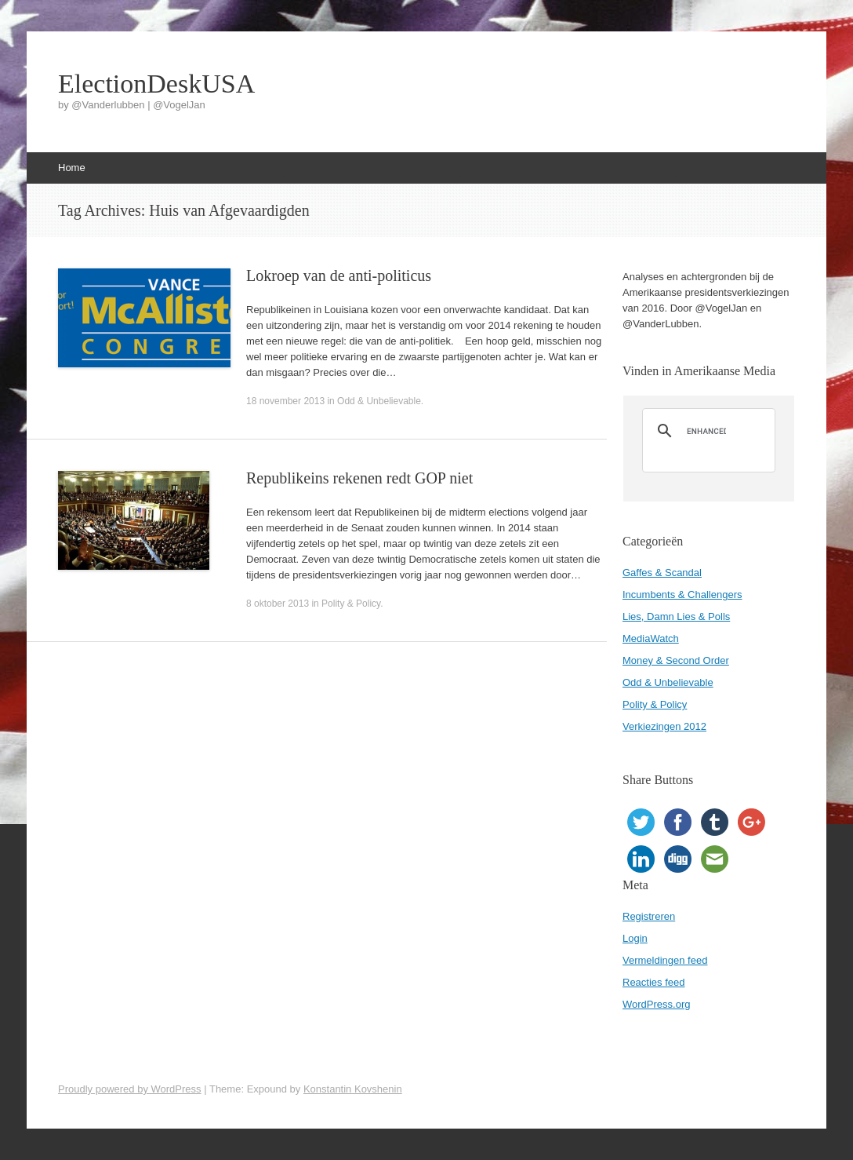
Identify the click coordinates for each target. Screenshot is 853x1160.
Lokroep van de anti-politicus (338, 275)
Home (71, 167)
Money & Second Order (676, 660)
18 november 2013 (285, 401)
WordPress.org (656, 1004)
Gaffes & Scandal (662, 572)
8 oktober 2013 (277, 603)
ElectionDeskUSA (156, 84)
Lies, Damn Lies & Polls (676, 616)
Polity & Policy (350, 603)
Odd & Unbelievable (379, 401)
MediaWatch (651, 638)
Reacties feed (654, 982)
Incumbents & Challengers (682, 594)
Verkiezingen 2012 (664, 726)
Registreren (649, 916)
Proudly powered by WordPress (129, 1089)
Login (635, 938)
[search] (706, 430)
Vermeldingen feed (665, 960)
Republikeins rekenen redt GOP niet (359, 478)
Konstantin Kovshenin (352, 1089)
